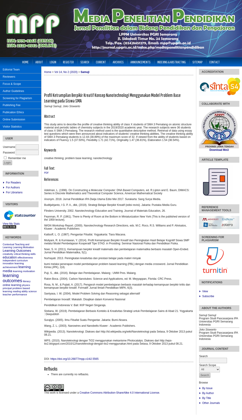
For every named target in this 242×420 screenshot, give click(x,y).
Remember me (17, 158)
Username (9, 147)
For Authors (13, 187)
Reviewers (9, 76)
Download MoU (219, 149)
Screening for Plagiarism (17, 98)
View (205, 291)
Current (101, 62)
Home (25, 62)
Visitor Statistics (12, 126)
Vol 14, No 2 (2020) (66, 72)
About (39, 62)
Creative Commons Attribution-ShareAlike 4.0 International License (119, 392)
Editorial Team (11, 69)
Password (9, 152)
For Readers (13, 182)
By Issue (207, 388)
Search (84, 62)
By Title (206, 398)
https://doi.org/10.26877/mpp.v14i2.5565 (74, 358)
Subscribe (208, 296)
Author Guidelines (13, 91)
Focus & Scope (12, 83)
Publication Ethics (13, 112)
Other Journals (211, 403)
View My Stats (11, 223)
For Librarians (14, 192)
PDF (46, 173)
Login (53, 62)
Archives (118, 62)
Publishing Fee (11, 105)
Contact (214, 62)
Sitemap (197, 62)
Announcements (140, 62)
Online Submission (14, 119)
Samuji (85, 72)
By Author (208, 393)
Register (68, 62)
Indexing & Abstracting (171, 62)
